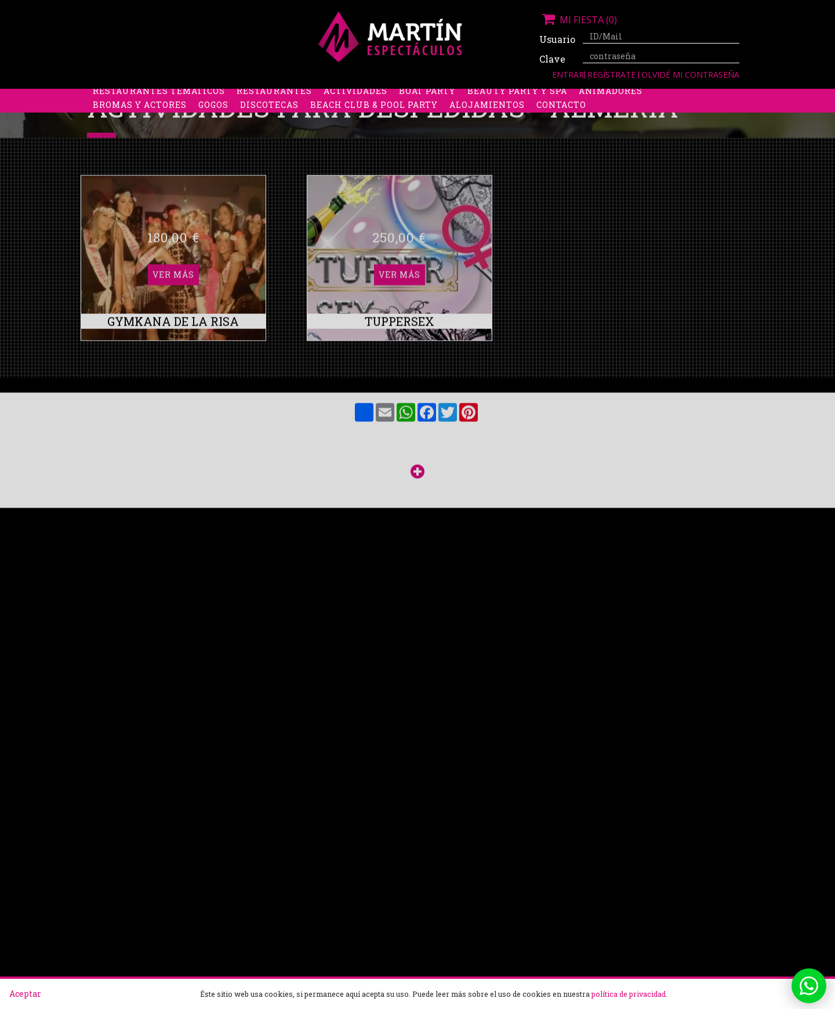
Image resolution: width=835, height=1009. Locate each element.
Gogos (213, 124)
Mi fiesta (578, 19)
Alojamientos (487, 124)
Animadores (610, 110)
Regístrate (612, 74)
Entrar (568, 74)
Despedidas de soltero (281, 96)
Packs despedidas (397, 96)
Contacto (561, 124)
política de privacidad (628, 994)
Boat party (427, 110)
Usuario (556, 39)
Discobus (574, 96)
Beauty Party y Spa (517, 110)
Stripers (478, 96)
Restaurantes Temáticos (159, 110)
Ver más (173, 159)
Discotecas (269, 124)
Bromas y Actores (140, 124)
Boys (525, 96)
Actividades (355, 110)
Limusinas (637, 96)
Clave (552, 59)
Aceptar (25, 993)
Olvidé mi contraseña (690, 74)
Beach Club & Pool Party (374, 124)
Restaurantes (274, 110)
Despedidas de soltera (151, 96)
